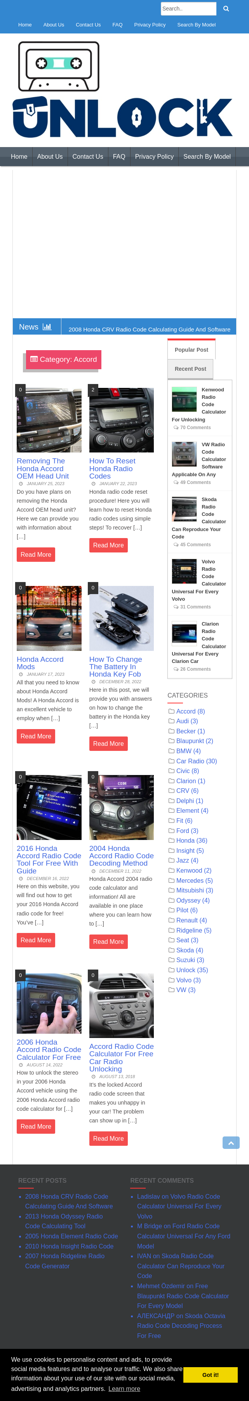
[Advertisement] (124, 244)
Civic (183, 771)
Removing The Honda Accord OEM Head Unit (43, 468)
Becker (186, 731)
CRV (183, 790)
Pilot (182, 910)
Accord (186, 711)
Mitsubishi (190, 890)
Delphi (185, 801)
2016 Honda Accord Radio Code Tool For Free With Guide (49, 859)
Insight (185, 850)
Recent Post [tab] (190, 369)
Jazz (182, 860)
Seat (182, 940)
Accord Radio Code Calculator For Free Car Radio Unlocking (121, 1057)
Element (187, 810)
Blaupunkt (190, 741)
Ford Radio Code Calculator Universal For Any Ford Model (183, 1236)
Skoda (185, 950)
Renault (187, 920)
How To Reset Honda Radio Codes (112, 468)
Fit (179, 820)
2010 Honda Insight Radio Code (69, 1246)
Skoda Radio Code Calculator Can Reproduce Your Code (181, 1266)
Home (25, 25)
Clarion (186, 781)
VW (181, 990)
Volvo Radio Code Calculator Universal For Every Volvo (179, 1206)
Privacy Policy (150, 25)
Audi (182, 721)
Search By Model (196, 25)
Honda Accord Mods (40, 663)
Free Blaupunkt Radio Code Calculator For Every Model (183, 1296)
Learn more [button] (124, 1388)
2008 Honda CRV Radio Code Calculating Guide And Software (150, 329)
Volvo (184, 980)
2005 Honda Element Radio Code (71, 1236)
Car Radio (190, 761)
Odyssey (188, 900)
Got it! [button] (210, 1375)
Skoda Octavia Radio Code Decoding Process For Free (181, 1326)
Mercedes (190, 880)
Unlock (185, 970)
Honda (185, 840)
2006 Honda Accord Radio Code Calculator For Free (49, 1049)
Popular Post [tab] (191, 350)
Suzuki (185, 960)
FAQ (118, 25)
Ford (182, 831)
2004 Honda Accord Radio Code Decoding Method (121, 855)
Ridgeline (189, 930)
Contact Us (88, 25)
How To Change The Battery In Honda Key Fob (115, 666)
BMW (184, 751)
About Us (54, 25)
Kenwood (189, 870)
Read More (36, 554)
